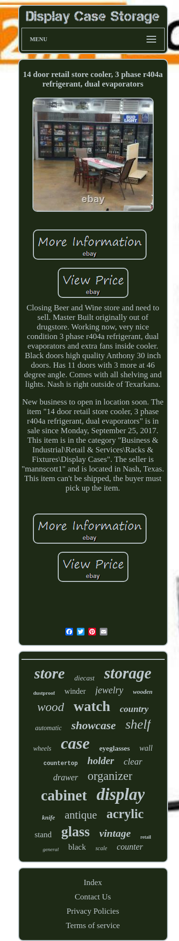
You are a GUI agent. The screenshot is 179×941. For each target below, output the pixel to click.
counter (130, 847)
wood (50, 707)
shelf (138, 724)
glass (75, 831)
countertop (60, 763)
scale (101, 848)
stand (43, 834)
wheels (42, 748)
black (77, 847)
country (134, 709)
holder (100, 760)
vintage (115, 833)
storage (127, 673)
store (49, 673)
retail (145, 837)
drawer (65, 777)
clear (133, 761)
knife (48, 817)
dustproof (44, 693)
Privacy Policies (92, 911)
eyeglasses (114, 748)
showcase (93, 725)
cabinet (64, 795)
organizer (110, 775)
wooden (142, 691)
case (75, 743)
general (50, 849)
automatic (48, 728)
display (120, 794)
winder (74, 691)
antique (80, 815)
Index (93, 882)
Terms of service (93, 925)
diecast (84, 678)
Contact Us (92, 896)
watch (92, 706)
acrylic (125, 814)
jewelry (109, 690)
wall (146, 748)
